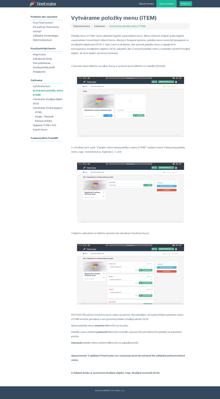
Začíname (36, 80)
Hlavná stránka (146, 3)
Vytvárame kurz (42, 86)
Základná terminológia (45, 35)
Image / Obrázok (44, 116)
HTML (38, 112)
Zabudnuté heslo (42, 58)
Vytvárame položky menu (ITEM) (127, 26)
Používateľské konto (43, 48)
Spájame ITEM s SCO (44, 125)
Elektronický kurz (42, 39)
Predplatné (39, 71)
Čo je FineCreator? (43, 22)
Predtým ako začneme (44, 16)
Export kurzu (40, 129)
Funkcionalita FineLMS (44, 138)
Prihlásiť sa (185, 4)
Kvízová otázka (43, 120)
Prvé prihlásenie (42, 63)
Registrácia (39, 54)
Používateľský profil (44, 67)
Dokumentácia (166, 3)
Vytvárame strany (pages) (47, 107)
